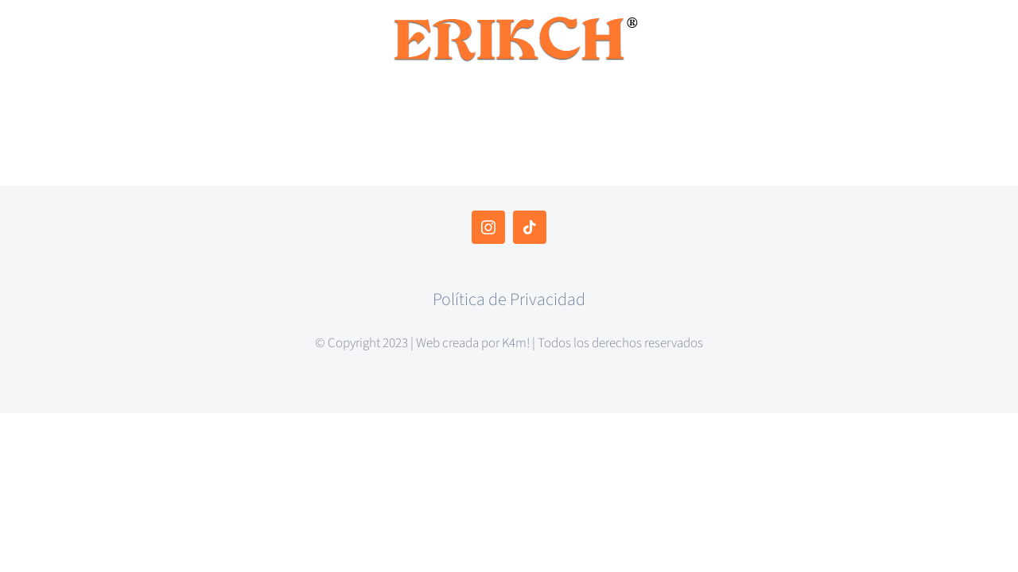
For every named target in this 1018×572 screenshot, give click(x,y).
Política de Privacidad (509, 299)
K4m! (516, 343)
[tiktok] (529, 227)
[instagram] (488, 227)
